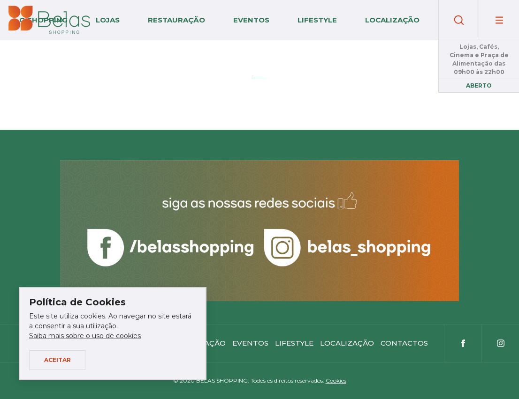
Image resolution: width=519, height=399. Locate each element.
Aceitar (57, 359)
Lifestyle (317, 19)
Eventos (251, 19)
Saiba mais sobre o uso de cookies (85, 336)
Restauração (176, 19)
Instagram (500, 343)
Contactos (404, 343)
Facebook (462, 343)
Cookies (336, 380)
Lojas (108, 19)
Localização (392, 19)
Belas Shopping (49, 20)
